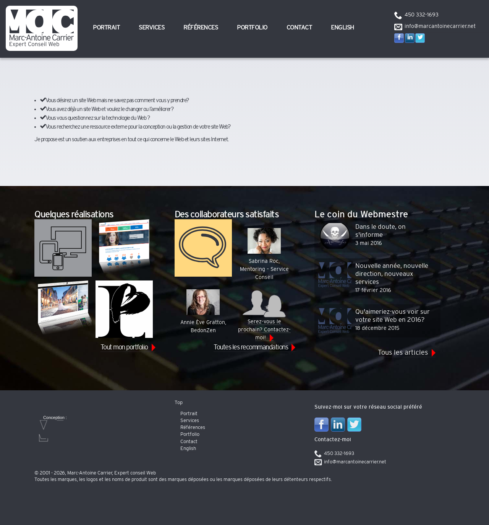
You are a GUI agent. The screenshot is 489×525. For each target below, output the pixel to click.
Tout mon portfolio (124, 347)
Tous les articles (403, 352)
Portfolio (252, 27)
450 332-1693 (422, 15)
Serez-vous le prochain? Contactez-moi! (264, 315)
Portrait (106, 27)
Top (179, 402)
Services (151, 27)
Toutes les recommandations (251, 347)
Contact (299, 27)
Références (200, 27)
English (342, 27)
